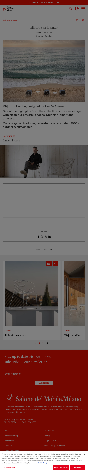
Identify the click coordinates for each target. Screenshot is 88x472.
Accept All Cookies (61, 467)
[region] (44, 461)
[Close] (84, 454)
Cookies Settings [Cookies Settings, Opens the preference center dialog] (9, 467)
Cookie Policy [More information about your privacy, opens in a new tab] (42, 463)
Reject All (77, 467)
